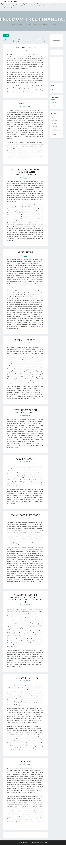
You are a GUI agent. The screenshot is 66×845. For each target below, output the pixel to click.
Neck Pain (25, 761)
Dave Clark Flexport (12, 662)
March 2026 (54, 129)
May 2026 (54, 123)
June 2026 (54, 120)
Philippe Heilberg (25, 482)
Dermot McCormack (12, 646)
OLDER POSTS (14, 835)
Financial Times (31, 285)
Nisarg (45, 842)
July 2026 (54, 117)
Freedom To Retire (25, 47)
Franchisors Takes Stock (25, 515)
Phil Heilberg (15, 441)
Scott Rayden (33, 627)
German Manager (25, 340)
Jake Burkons (20, 197)
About (53, 89)
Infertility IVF (25, 252)
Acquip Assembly (25, 459)
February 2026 (55, 132)
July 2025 (54, 134)
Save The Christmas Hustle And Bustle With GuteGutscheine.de (25, 171)
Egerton (9, 183)
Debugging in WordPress (21, 39)
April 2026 (54, 126)
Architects (25, 103)
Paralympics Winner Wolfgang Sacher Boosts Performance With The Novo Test (25, 598)
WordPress (36, 842)
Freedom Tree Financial (11, 1)
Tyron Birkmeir (14, 126)
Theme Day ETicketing (25, 678)
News (53, 105)
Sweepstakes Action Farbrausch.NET (25, 411)
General (54, 102)
